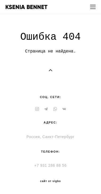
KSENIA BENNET (26, 7)
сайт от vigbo (50, 181)
